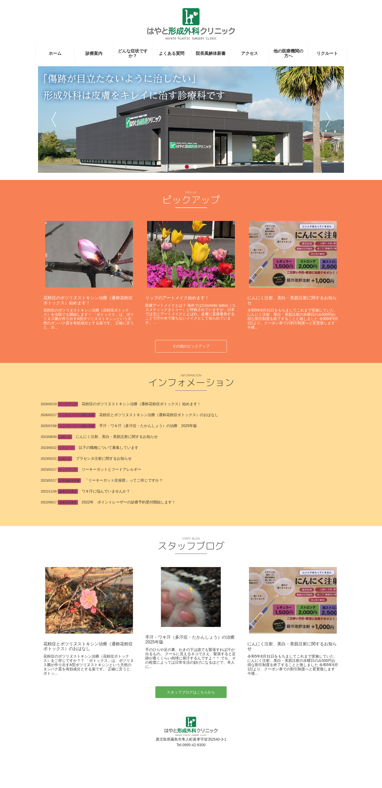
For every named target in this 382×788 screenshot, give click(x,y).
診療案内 (93, 53)
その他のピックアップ (191, 346)
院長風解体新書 (211, 53)
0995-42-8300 (193, 774)
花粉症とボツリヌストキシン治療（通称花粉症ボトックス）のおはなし (158, 415)
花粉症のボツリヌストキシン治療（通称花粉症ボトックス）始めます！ (88, 300)
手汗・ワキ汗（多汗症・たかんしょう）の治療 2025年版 (148, 426)
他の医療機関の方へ (288, 53)
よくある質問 (171, 53)
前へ (53, 119)
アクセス (249, 53)
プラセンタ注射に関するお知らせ (104, 458)
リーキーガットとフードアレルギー (111, 469)
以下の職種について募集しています (108, 447)
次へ (328, 119)
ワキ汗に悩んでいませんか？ (106, 491)
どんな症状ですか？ (133, 53)
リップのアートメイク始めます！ (177, 298)
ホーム (55, 53)
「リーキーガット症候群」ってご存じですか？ (124, 480)
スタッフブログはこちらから (191, 721)
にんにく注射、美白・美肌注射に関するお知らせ (117, 436)
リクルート (327, 53)
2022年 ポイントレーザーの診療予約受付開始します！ (129, 502)
